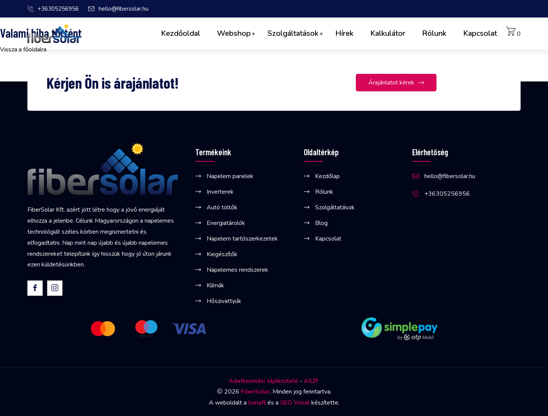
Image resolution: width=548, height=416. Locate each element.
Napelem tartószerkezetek (242, 238)
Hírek (344, 33)
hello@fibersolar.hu (123, 9)
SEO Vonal (295, 402)
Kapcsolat (480, 33)
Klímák (215, 285)
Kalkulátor (387, 33)
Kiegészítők (222, 254)
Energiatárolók (226, 223)
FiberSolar (255, 391)
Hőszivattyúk (224, 301)
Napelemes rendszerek (237, 270)
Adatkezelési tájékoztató (263, 381)
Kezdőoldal (180, 33)
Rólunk (434, 33)
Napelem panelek (230, 176)
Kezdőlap (327, 176)
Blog (321, 223)
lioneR (257, 402)
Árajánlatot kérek (396, 83)
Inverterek (220, 192)
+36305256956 (58, 9)
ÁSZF (311, 381)
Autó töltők (222, 207)
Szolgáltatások (293, 33)
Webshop (234, 33)
